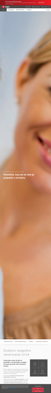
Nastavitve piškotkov (38, 387)
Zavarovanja (11, 9)
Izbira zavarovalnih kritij (20, 341)
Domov (4, 337)
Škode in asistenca (20, 9)
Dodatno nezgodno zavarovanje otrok (11, 337)
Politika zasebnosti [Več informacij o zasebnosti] (11, 389)
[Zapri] (49, 390)
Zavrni (38, 389)
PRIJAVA (48, 9)
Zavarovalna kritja (8, 341)
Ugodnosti (29, 9)
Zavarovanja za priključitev (42, 341)
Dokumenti (31, 341)
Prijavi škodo (41, 2)
